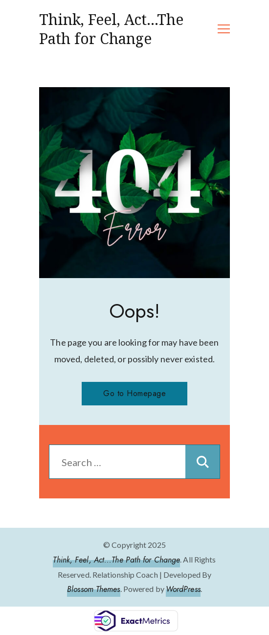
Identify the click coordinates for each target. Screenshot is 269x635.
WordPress (183, 589)
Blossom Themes (93, 589)
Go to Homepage (134, 393)
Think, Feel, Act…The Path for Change (111, 29)
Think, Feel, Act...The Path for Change (116, 559)
